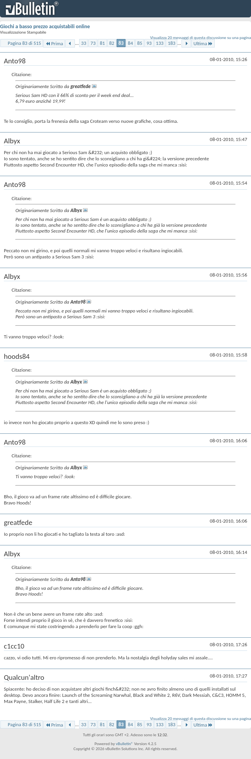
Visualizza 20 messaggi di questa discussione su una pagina (200, 37)
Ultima (203, 43)
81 (102, 43)
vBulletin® (124, 743)
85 (139, 43)
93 (148, 43)
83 (121, 43)
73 (92, 43)
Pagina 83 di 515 (24, 43)
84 (130, 43)
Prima (54, 43)
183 (171, 43)
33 (83, 43)
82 (111, 43)
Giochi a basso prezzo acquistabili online (45, 26)
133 (160, 43)
